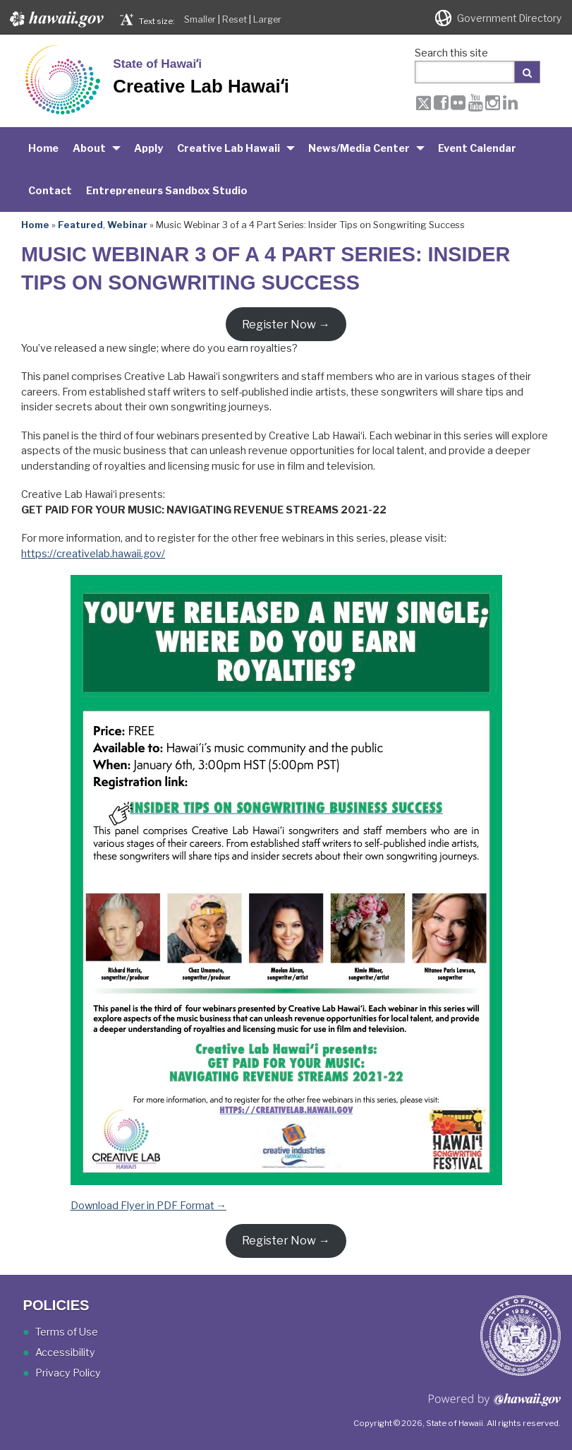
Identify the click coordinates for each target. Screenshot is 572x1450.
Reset (234, 19)
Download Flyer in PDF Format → (148, 1205)
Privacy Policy (68, 1373)
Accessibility (65, 1352)
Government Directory (509, 18)
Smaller (200, 19)
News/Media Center (359, 148)
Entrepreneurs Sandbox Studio (167, 190)
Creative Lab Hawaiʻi (201, 86)
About (89, 148)
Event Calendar (477, 148)
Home (43, 148)
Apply (148, 148)
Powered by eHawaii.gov (495, 1405)
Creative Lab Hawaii (228, 148)
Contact (50, 190)
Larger (267, 19)
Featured (80, 224)
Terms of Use (66, 1332)
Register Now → (285, 324)
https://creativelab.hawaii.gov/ (93, 553)
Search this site (451, 53)
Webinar (127, 224)
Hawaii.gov (55, 19)
